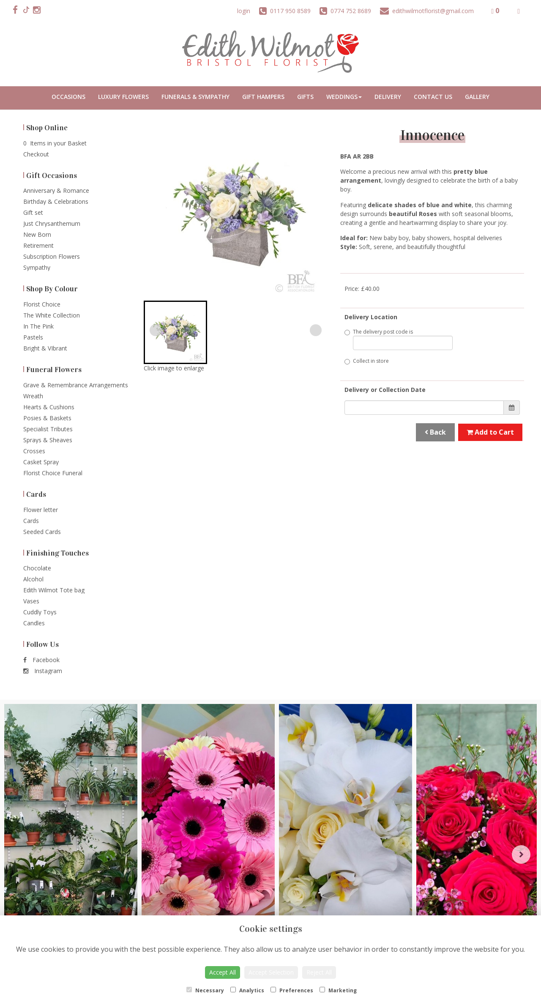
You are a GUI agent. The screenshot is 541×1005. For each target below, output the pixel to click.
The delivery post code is (398, 339)
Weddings (344, 97)
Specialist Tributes (48, 429)
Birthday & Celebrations (55, 201)
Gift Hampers (263, 97)
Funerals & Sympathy (195, 97)
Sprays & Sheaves (47, 440)
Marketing (338, 990)
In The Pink (38, 326)
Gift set (33, 212)
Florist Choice (41, 304)
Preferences (291, 990)
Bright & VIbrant (45, 348)
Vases (31, 601)
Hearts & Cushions (48, 407)
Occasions (68, 97)
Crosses (34, 451)
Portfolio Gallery (477, 98)
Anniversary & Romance (56, 190)
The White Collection (51, 315)
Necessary (205, 990)
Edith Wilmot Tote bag (54, 590)
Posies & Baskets (47, 418)
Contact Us (433, 97)
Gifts (305, 97)
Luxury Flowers (123, 97)
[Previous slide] (155, 330)
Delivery (387, 97)
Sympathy (36, 267)
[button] (175, 332)
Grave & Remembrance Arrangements (75, 385)
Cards (31, 521)
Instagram (42, 671)
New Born (37, 234)
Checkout (36, 154)
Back (435, 432)
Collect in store (366, 360)
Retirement (38, 245)
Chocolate (37, 568)
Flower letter (40, 510)
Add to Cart (490, 432)
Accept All (222, 972)
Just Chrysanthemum (51, 223)
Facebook (41, 660)
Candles (34, 623)
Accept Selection (271, 972)
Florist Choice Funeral (52, 473)
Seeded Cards (42, 532)
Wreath (33, 396)
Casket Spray (41, 462)
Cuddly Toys (40, 612)
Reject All (319, 972)
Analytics (247, 990)
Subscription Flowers (51, 256)
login (243, 11)
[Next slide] (316, 330)
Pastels (33, 337)
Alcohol (33, 579)
